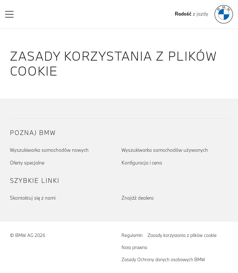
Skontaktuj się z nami (32, 198)
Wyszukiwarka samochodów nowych (49, 150)
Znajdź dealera (137, 198)
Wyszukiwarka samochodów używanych (164, 150)
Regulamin (132, 235)
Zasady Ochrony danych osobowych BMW (163, 259)
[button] (9, 14)
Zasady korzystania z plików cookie (182, 235)
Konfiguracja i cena (141, 163)
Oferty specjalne (27, 163)
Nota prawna (134, 247)
